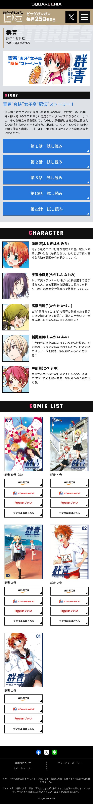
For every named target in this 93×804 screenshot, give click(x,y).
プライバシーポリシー (70, 763)
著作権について (23, 763)
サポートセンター (23, 768)
